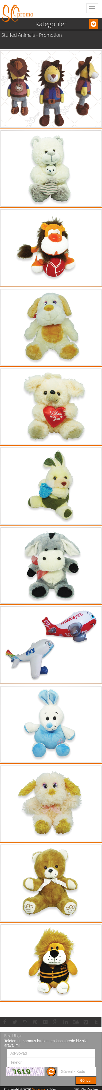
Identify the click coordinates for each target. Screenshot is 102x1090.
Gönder (86, 1080)
